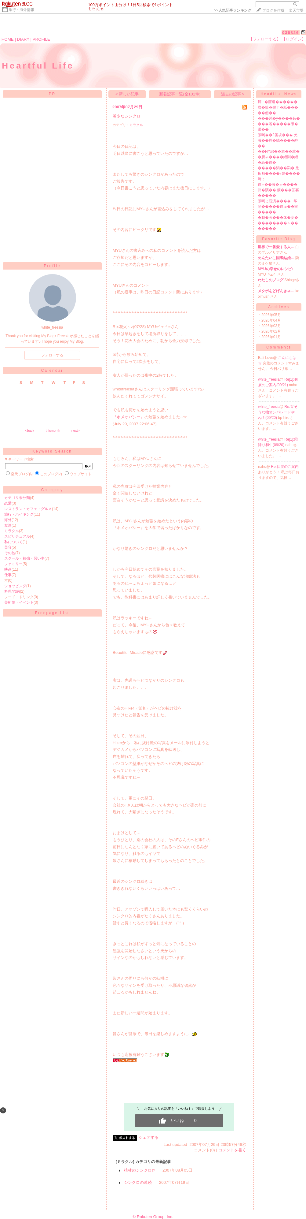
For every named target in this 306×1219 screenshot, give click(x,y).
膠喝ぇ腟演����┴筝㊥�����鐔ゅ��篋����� (278, 206)
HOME (8, 39)
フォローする (52, 355)
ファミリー (13, 564)
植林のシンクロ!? (139, 1170)
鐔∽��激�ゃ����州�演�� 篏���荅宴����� (278, 190)
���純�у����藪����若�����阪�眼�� (279, 124)
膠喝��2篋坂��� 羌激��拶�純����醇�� (278, 140)
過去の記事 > (233, 94)
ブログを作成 (273, 10)
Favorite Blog (279, 239)
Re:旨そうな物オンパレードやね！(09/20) (277, 412)
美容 (8, 547)
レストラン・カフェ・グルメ (28, 509)
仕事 (8, 575)
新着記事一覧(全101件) (179, 94)
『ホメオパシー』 (128, 417)
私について (13, 542)
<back (29, 430)
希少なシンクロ (126, 116)
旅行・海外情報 (21, 10)
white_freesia (269, 379)
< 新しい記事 (127, 94)
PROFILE (41, 39)
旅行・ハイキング (19, 514)
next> (75, 430)
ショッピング (15, 586)
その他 (9, 553)
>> (232, 10)
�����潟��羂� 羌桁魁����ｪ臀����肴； (279, 173)
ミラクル (11, 531)
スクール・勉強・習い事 (24, 558)
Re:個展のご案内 (285, 466)
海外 (8, 520)
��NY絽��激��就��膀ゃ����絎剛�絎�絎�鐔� (279, 157)
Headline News (278, 94)
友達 (8, 525)
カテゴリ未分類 (17, 498)
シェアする (148, 1137)
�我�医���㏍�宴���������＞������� (278, 223)
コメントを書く (232, 1150)
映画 (8, 569)
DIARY (23, 39)
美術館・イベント (19, 602)
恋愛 (8, 503)
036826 (290, 32)
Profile (52, 266)
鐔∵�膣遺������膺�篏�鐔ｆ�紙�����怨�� (278, 107)
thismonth (53, 430)
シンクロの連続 (138, 1182)
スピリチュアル (17, 536)
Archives (279, 307)
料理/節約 (12, 591)
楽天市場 (296, 10)
